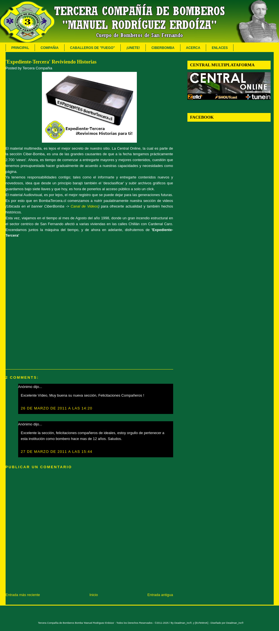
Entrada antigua (160, 595)
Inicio (93, 595)
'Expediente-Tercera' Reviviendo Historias (51, 62)
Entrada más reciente (23, 595)
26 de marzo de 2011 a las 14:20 (56, 408)
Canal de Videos (84, 206)
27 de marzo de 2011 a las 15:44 (56, 451)
